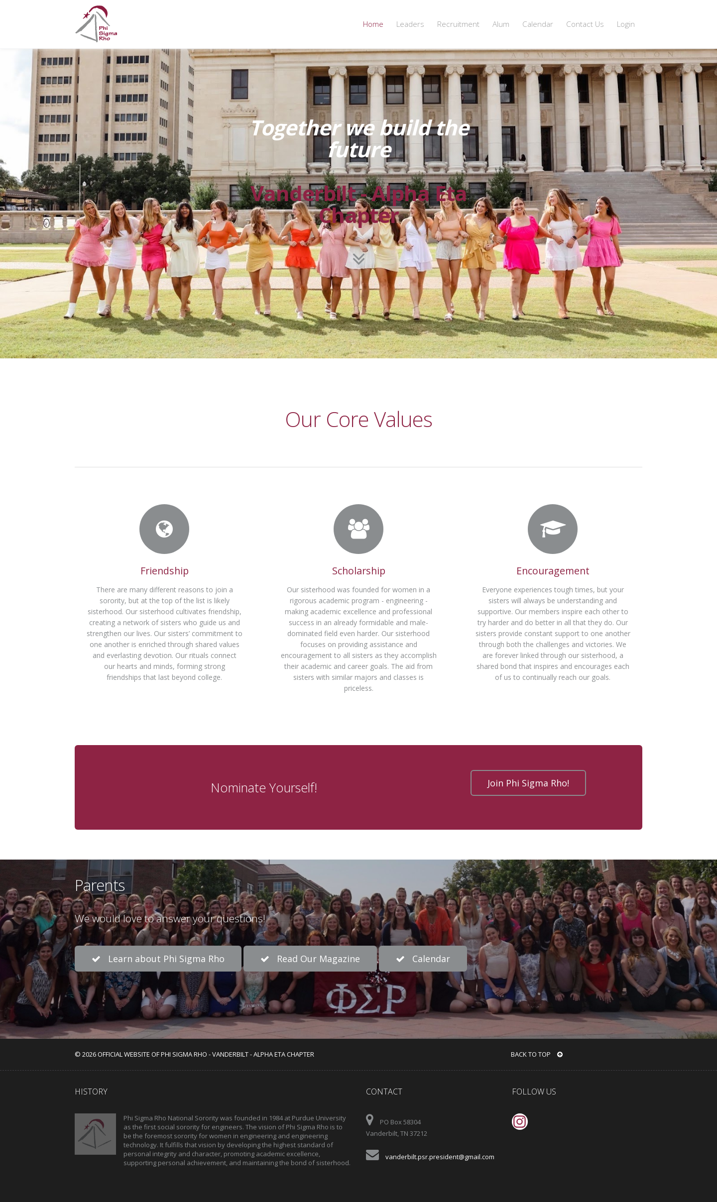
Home (373, 24)
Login (626, 24)
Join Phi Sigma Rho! (528, 783)
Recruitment (458, 24)
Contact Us (585, 24)
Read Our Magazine (310, 959)
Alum (500, 24)
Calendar (537, 24)
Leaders (410, 24)
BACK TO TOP (537, 1054)
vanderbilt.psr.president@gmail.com (439, 1156)
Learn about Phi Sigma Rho (158, 959)
